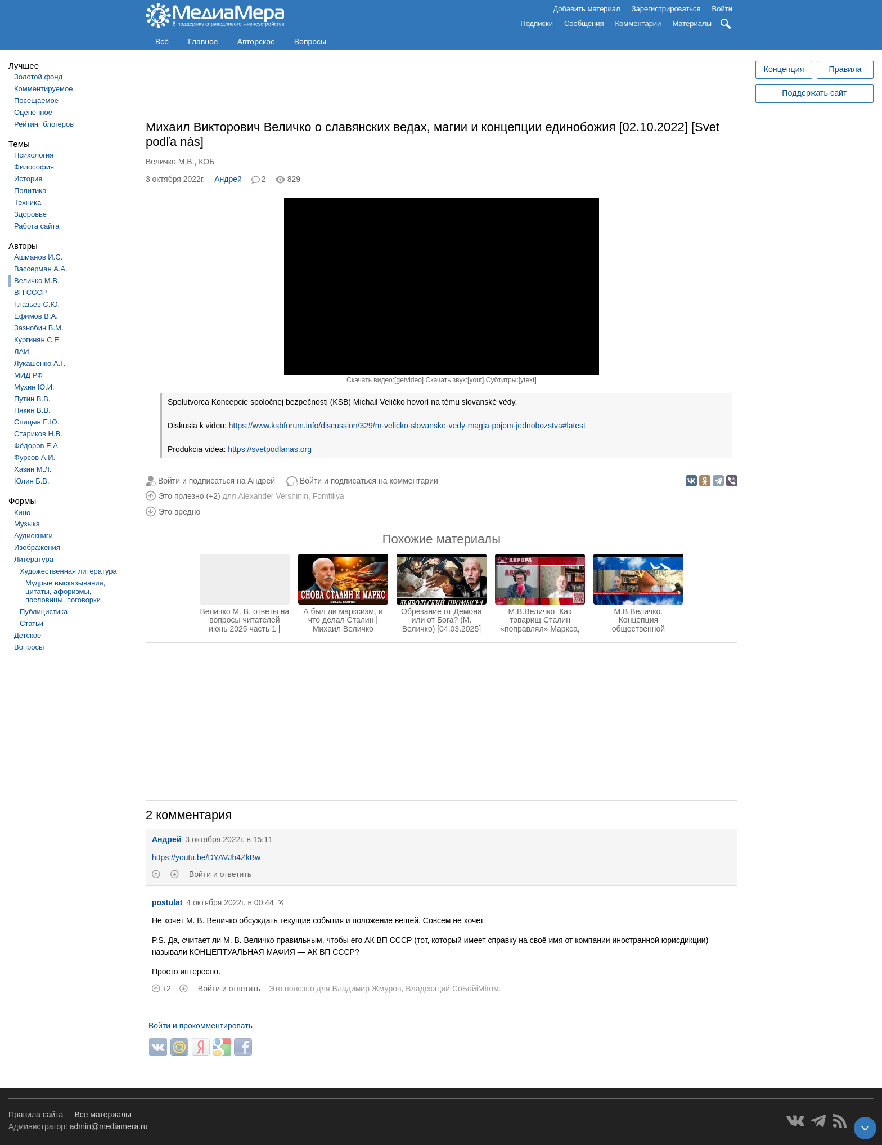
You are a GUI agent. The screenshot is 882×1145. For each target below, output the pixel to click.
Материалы (692, 23)
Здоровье (30, 214)
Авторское (256, 41)
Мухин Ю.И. (34, 387)
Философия (34, 167)
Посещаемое (36, 100)
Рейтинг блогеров (44, 124)
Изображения (37, 547)
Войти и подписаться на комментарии (369, 480)
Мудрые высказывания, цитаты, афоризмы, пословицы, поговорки (65, 591)
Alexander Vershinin (273, 495)
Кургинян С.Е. (37, 340)
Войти (722, 9)
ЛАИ (21, 351)
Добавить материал (586, 9)
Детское (27, 635)
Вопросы (310, 41)
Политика (30, 190)
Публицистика (44, 611)
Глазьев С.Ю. (37, 304)
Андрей (228, 179)
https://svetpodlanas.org (270, 449)
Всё (162, 41)
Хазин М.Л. (32, 469)
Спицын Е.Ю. (36, 422)
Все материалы (102, 1114)
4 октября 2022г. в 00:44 (230, 902)
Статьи (31, 623)
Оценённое (33, 112)
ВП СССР (30, 292)
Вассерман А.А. (41, 269)
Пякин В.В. (32, 410)
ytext (527, 380)
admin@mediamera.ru (109, 1126)
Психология (33, 155)
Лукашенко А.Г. (39, 363)
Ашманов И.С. (38, 257)
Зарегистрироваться (666, 9)
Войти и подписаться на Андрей (216, 480)
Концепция (784, 69)
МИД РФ (28, 375)
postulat (167, 902)
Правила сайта (35, 1114)
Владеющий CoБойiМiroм (452, 988)
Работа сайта (37, 226)
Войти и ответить (220, 874)
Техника (27, 202)
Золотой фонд (38, 77)
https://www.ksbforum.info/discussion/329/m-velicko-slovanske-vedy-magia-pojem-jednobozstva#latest (407, 425)
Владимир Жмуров (366, 988)
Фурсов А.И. (34, 457)
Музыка (27, 524)
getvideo (408, 380)
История (28, 179)
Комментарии (638, 23)
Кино (22, 512)
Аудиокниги (33, 535)
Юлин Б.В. (32, 481)
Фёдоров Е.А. (37, 445)
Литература (33, 559)
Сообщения (584, 23)
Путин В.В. (32, 399)
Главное (203, 41)
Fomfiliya (328, 495)
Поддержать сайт (814, 92)
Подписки (536, 23)
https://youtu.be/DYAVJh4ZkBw (206, 857)
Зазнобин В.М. (39, 328)
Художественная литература (68, 571)
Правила (845, 69)
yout (475, 380)
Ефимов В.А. (36, 316)
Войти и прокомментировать (200, 1025)
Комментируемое (43, 88)
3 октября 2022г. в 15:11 (229, 839)
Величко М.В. (37, 280)
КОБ (206, 161)
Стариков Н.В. (38, 434)
